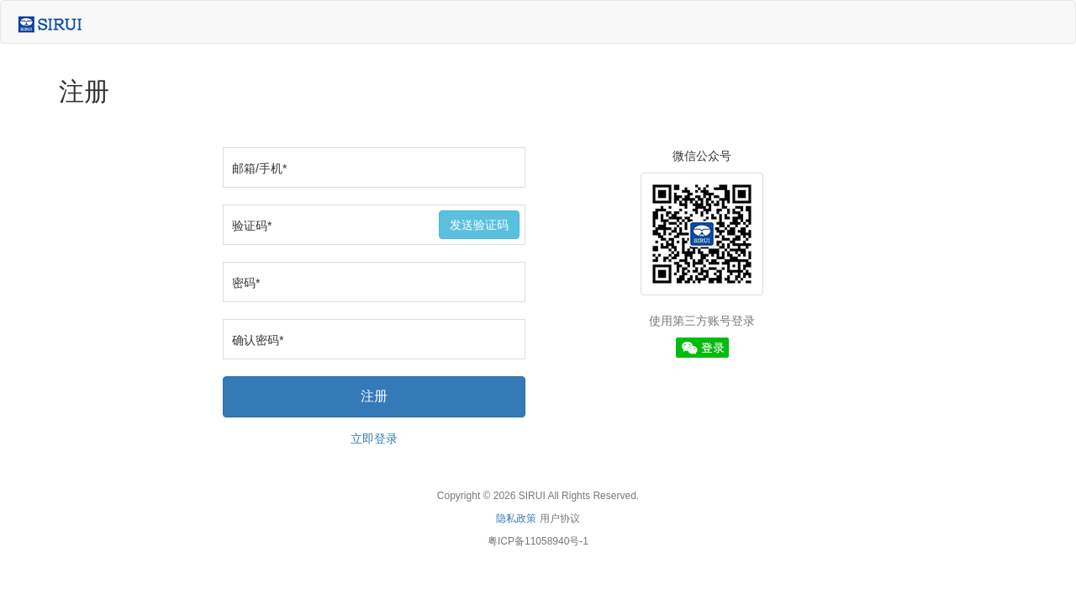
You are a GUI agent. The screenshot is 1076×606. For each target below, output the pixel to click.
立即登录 (374, 438)
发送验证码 (479, 224)
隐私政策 (516, 518)
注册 (374, 396)
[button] (702, 347)
